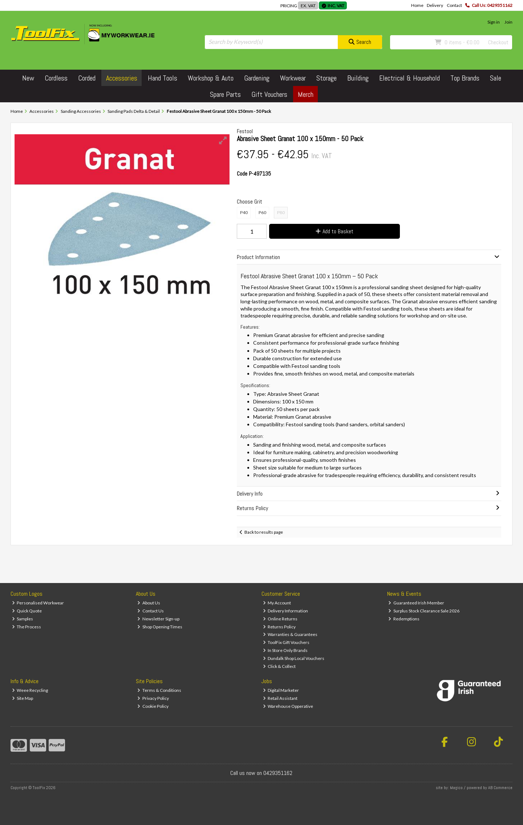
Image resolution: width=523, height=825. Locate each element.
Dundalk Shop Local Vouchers (294, 658)
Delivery (435, 5)
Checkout (498, 42)
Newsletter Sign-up (158, 618)
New (28, 78)
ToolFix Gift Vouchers (286, 642)
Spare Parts (225, 94)
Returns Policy (279, 626)
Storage (326, 78)
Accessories (121, 78)
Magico (456, 788)
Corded (87, 78)
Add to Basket (334, 231)
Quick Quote (27, 610)
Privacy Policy (153, 698)
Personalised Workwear (38, 603)
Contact (454, 5)
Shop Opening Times (159, 626)
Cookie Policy (153, 706)
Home (417, 5)
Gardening (256, 78)
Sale (495, 78)
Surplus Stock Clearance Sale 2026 (423, 610)
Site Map (22, 698)
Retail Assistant (280, 698)
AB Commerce (500, 788)
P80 (281, 212)
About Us (148, 603)
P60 (262, 212)
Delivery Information (285, 610)
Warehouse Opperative (288, 706)
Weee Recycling (30, 690)
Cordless (56, 78)
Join (508, 22)
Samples (22, 618)
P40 (244, 212)
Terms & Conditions (159, 690)
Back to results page (263, 532)
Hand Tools (162, 78)
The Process (26, 626)
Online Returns (280, 618)
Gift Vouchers (269, 94)
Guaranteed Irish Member (416, 603)
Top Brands (464, 78)
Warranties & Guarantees (290, 634)
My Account (277, 603)
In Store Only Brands (285, 650)
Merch (305, 94)
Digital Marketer (281, 690)
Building (358, 78)
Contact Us (150, 610)
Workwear (293, 78)
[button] (223, 140)
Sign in (493, 22)
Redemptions (403, 618)
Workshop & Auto (211, 78)
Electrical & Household (409, 78)
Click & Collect (279, 666)
